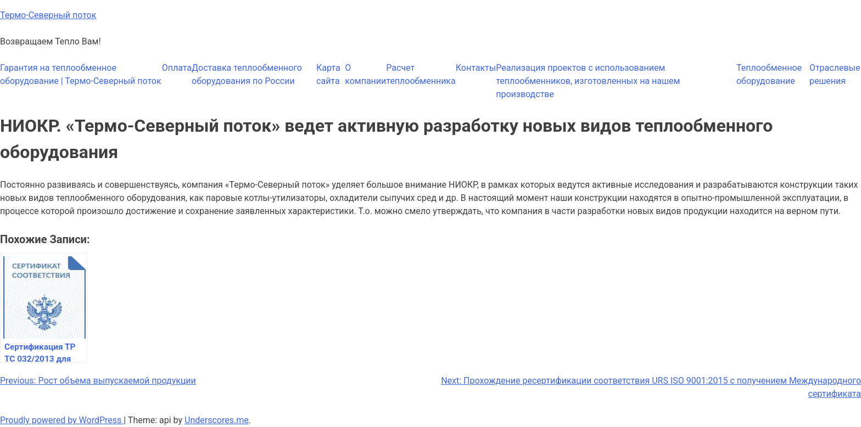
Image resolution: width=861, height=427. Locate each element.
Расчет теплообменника (420, 74)
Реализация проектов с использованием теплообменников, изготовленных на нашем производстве (588, 81)
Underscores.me (217, 420)
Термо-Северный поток (48, 15)
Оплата (177, 68)
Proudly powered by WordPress (62, 420)
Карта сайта (328, 74)
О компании (365, 74)
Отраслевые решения (834, 74)
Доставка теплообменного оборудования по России (247, 74)
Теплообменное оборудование (769, 74)
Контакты (476, 68)
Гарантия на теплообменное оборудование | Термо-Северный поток (80, 74)
